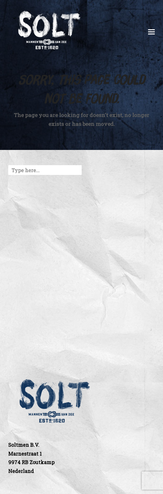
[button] (151, 31)
